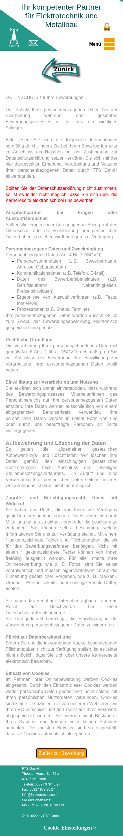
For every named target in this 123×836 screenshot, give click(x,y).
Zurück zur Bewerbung (61, 753)
